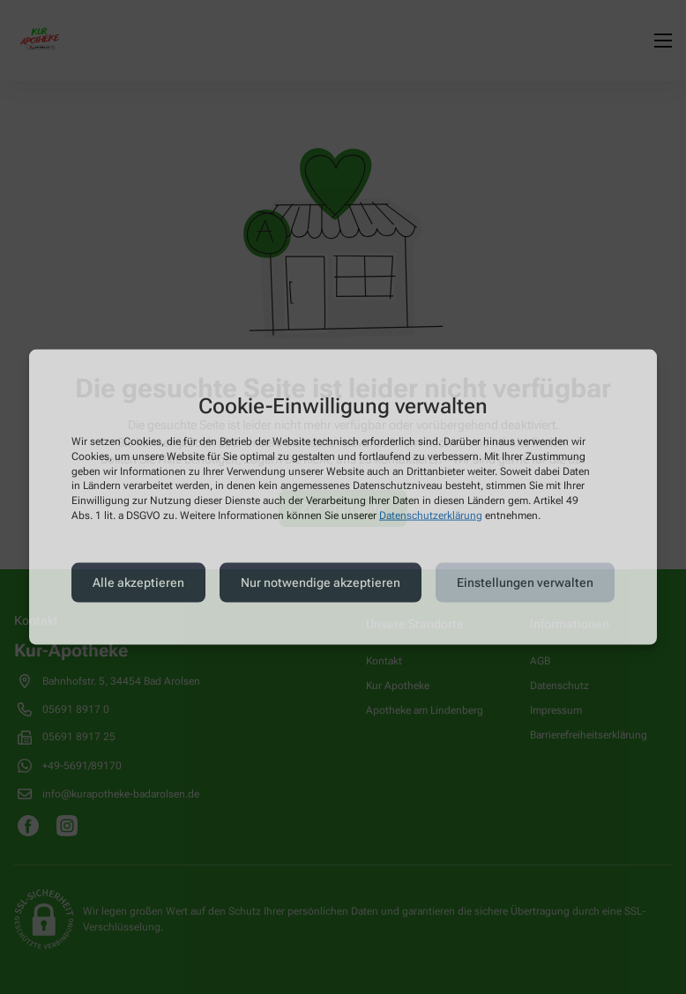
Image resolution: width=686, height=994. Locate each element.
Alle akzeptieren (138, 582)
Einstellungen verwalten (525, 582)
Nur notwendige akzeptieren (320, 582)
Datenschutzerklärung (430, 515)
